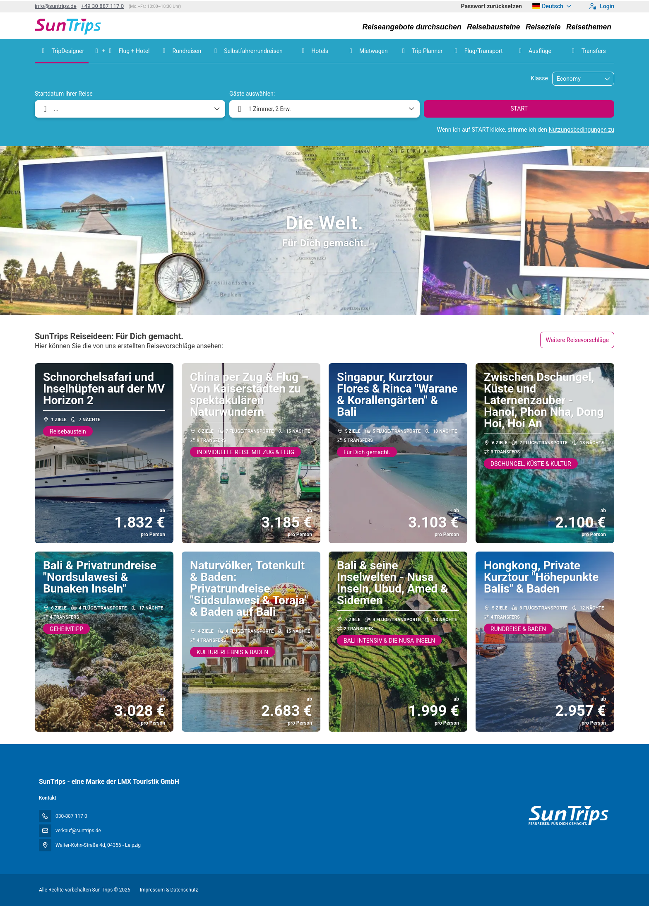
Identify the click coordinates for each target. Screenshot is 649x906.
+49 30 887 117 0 (102, 6)
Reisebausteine (493, 27)
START (519, 108)
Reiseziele (543, 27)
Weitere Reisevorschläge (577, 340)
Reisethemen (588, 27)
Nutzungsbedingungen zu (581, 129)
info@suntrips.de (56, 6)
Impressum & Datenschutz (169, 890)
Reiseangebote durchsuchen (411, 27)
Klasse (539, 78)
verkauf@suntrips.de (78, 831)
